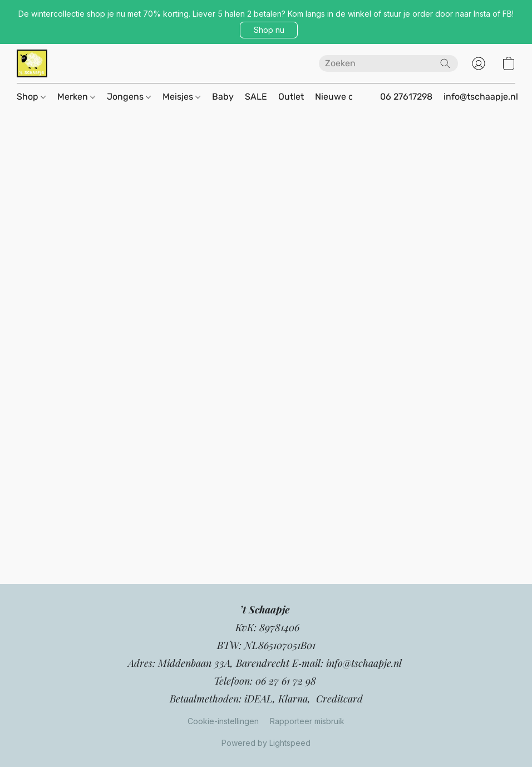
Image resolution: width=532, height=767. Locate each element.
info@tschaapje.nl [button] (481, 96)
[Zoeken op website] (445, 63)
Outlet (291, 96)
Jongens (129, 96)
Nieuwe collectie (349, 96)
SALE (256, 96)
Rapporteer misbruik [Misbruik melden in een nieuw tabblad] (307, 721)
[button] (269, 30)
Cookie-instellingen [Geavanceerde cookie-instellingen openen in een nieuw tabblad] (223, 721)
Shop (31, 96)
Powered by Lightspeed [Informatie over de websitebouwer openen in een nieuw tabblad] (266, 743)
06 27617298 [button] (406, 96)
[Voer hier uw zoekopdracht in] (388, 63)
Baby (223, 96)
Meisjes (181, 96)
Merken (76, 96)
